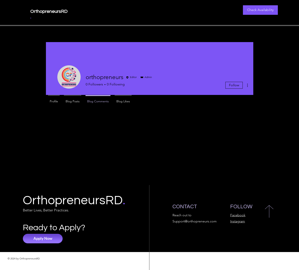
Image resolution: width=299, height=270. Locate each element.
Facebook (237, 215)
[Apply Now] (43, 238)
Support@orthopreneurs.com (194, 221)
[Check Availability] (260, 10)
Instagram (237, 221)
